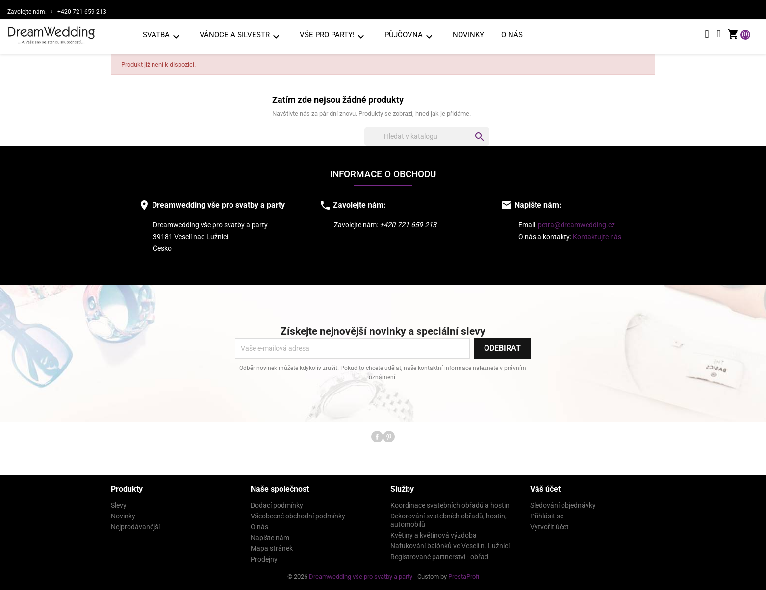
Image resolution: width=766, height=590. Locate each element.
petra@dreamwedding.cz (576, 225)
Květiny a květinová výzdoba (433, 535)
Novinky (468, 34)
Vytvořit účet (549, 527)
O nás (512, 34)
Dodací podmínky (277, 505)
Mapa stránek (272, 548)
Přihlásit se (546, 516)
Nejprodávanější (135, 527)
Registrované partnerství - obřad (439, 557)
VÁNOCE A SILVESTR (241, 36)
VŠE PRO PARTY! (333, 36)
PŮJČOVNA (409, 36)
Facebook (377, 436)
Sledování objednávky (563, 505)
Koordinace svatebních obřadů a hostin (450, 505)
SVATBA (162, 36)
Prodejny (264, 559)
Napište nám (270, 537)
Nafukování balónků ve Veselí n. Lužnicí (450, 546)
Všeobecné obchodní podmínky (298, 516)
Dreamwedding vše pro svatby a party (361, 576)
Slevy (119, 505)
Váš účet (545, 488)
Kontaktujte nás (597, 237)
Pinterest (388, 436)
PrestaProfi (463, 576)
